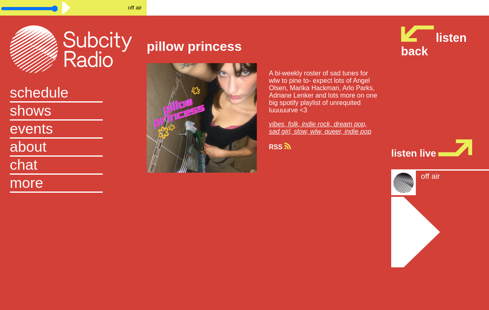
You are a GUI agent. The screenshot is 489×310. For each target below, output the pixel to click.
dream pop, (350, 124)
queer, (335, 131)
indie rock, (318, 124)
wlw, (317, 131)
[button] (73, 184)
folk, (295, 124)
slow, (302, 131)
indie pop (358, 131)
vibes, (278, 124)
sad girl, (281, 131)
